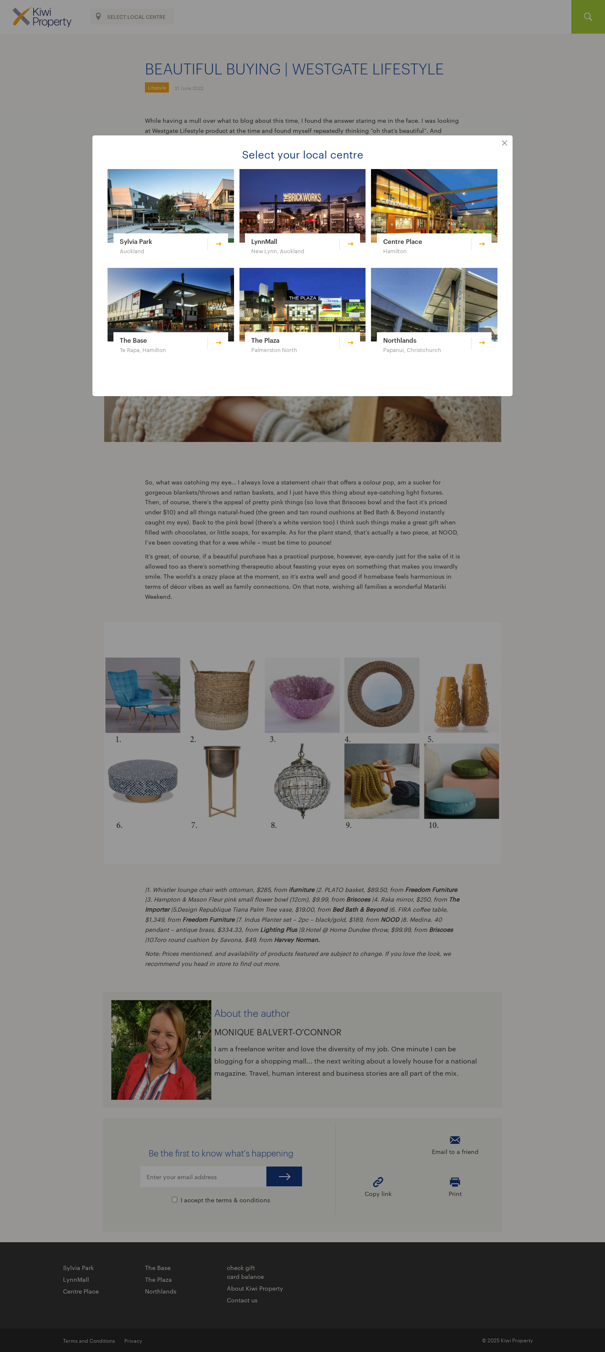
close (504, 143)
